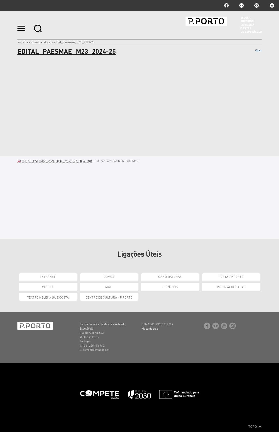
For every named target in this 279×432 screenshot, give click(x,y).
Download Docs (41, 42)
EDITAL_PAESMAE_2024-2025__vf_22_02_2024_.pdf (54, 160)
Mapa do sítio (150, 328)
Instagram (271, 5)
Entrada (22, 42)
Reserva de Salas (231, 287)
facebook (226, 5)
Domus (109, 276)
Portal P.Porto (231, 276)
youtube (256, 5)
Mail (109, 287)
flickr (241, 5)
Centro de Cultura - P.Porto (109, 297)
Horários (170, 287)
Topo (255, 426)
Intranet (47, 276)
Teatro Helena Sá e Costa (48, 297)
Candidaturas (170, 276)
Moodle (48, 287)
